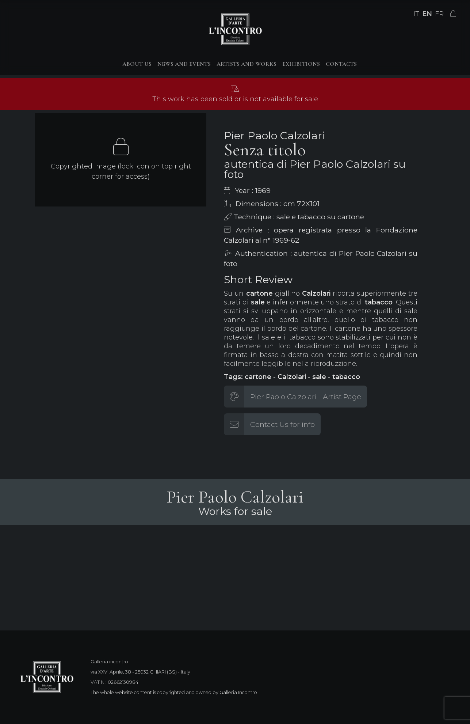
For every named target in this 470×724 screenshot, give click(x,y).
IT (416, 14)
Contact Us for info (282, 424)
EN (427, 14)
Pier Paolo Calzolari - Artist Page (305, 396)
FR (439, 14)
